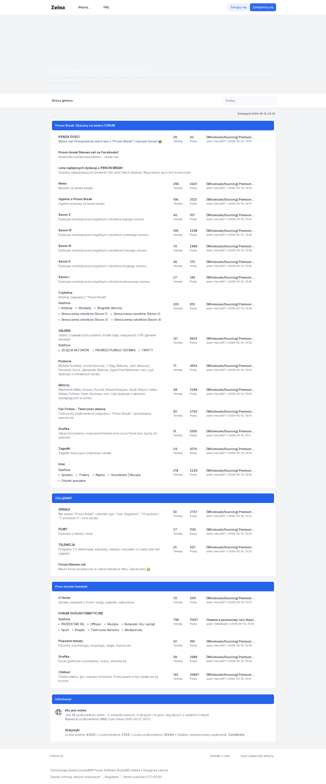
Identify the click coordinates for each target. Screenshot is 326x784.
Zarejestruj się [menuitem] (263, 7)
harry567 (220, 141)
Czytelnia (65, 292)
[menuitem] (82, 7)
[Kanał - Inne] (166, 472)
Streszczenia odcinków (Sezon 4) (137, 319)
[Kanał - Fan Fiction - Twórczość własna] (166, 413)
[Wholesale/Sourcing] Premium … (230, 137)
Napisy (100, 475)
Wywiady (85, 308)
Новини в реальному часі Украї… (231, 619)
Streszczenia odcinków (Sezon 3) (84, 319)
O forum (64, 597)
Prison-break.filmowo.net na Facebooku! (88, 152)
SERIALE (64, 509)
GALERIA (64, 330)
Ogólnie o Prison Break (75, 199)
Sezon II (64, 261)
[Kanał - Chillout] (166, 676)
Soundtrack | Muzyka (126, 475)
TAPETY (147, 350)
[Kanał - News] (166, 185)
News (62, 183)
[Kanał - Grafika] (166, 433)
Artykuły (66, 308)
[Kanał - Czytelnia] (166, 306)
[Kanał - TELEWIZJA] (166, 549)
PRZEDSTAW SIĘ (72, 624)
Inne (61, 464)
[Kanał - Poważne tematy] (166, 643)
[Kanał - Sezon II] (166, 263)
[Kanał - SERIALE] (166, 513)
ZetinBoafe (221, 623)
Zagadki (64, 448)
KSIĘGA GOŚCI (69, 136)
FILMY (62, 529)
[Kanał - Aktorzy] (166, 391)
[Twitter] (69, 756)
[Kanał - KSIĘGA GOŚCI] (166, 139)
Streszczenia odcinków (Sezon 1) (84, 314)
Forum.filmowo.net (72, 564)
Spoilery (67, 475)
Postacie (64, 361)
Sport (65, 630)
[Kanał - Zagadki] (166, 450)
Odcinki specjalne (73, 480)
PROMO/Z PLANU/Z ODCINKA (115, 350)
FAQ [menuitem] (103, 7)
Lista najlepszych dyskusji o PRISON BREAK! (90, 168)
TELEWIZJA (66, 544)
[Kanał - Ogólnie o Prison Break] (166, 201)
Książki (80, 630)
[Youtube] (73, 756)
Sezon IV (65, 230)
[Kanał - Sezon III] (166, 248)
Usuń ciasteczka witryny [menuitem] (254, 756)
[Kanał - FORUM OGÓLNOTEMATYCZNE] (166, 621)
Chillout (64, 672)
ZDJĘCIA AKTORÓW (75, 350)
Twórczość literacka (105, 630)
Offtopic (95, 624)
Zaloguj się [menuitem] (238, 7)
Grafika (63, 428)
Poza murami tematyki (71, 586)
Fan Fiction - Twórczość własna (81, 409)
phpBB (87, 770)
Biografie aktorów (110, 308)
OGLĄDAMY (63, 498)
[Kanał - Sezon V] (166, 217)
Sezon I (63, 277)
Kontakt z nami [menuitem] (217, 756)
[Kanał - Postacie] (166, 367)
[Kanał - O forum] (166, 600)
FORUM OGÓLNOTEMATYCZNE (80, 613)
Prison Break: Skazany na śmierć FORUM (85, 125)
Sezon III (64, 246)
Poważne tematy (70, 641)
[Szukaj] (264, 100)
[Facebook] (66, 756)
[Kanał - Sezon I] (166, 279)
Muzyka (112, 624)
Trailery (84, 475)
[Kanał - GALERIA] (166, 340)
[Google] (76, 756)
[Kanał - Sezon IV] (166, 232)
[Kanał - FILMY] (166, 531)
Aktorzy (63, 385)
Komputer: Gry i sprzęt (140, 624)
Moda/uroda (133, 630)
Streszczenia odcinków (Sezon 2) (137, 314)
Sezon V (64, 214)
